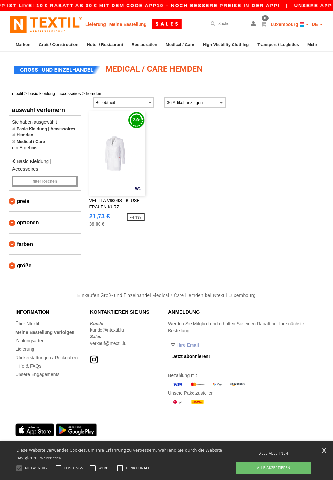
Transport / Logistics (278, 44)
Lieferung (95, 24)
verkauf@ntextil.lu (108, 343)
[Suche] (227, 24)
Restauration (144, 44)
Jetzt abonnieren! (191, 356)
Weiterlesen (50, 457)
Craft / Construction (58, 44)
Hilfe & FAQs (28, 366)
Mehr (312, 44)
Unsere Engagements (37, 374)
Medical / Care (180, 44)
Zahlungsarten (30, 340)
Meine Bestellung (128, 24)
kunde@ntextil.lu (107, 330)
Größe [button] (24, 265)
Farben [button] (25, 244)
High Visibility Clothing (226, 44)
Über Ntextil (27, 323)
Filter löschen (45, 181)
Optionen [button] (28, 222)
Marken (23, 44)
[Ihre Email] (202, 345)
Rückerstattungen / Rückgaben (46, 357)
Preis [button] (23, 201)
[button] (254, 24)
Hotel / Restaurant (105, 44)
